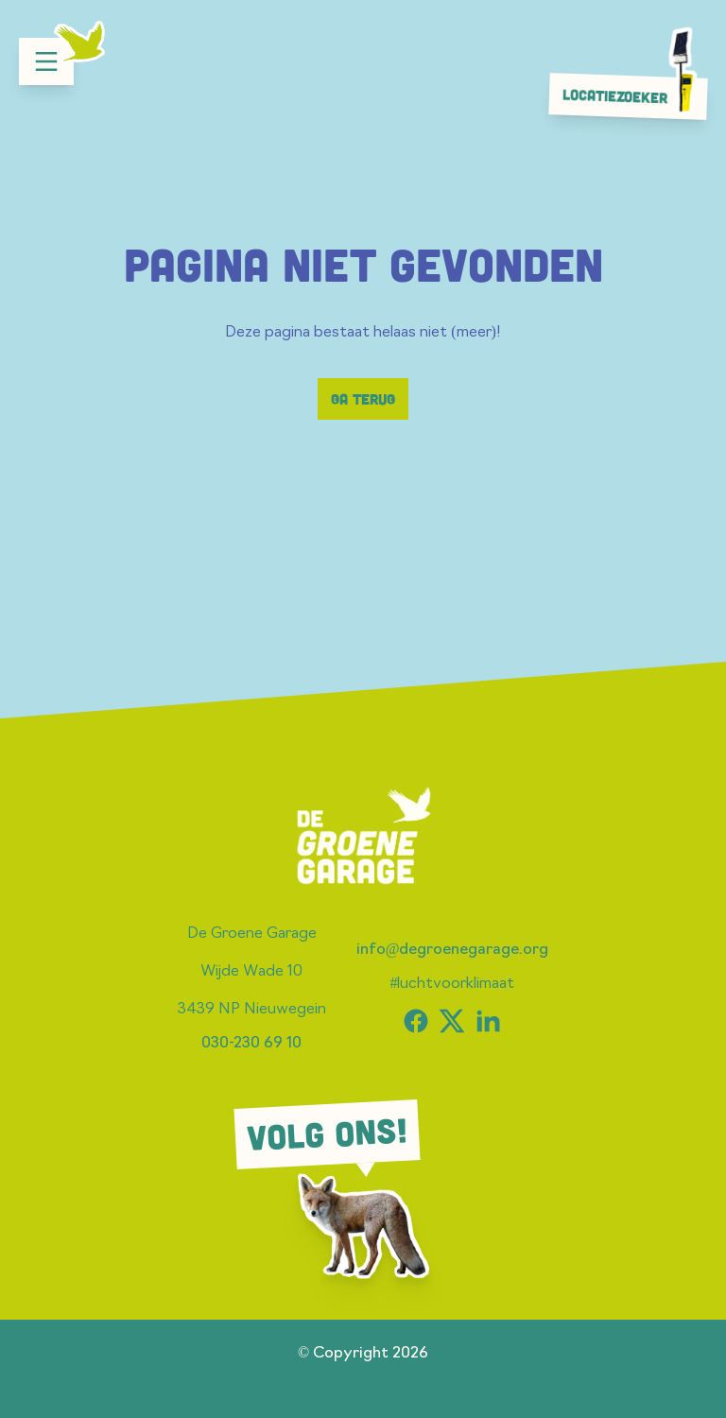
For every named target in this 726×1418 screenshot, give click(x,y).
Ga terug (363, 398)
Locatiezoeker (633, 95)
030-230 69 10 (251, 1043)
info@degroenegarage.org (452, 950)
